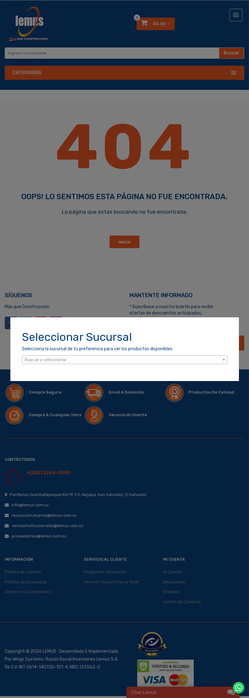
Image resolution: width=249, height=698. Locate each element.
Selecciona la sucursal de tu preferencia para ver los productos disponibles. (97, 349)
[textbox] (124, 360)
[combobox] (124, 359)
